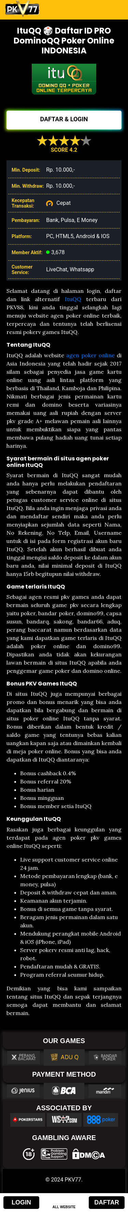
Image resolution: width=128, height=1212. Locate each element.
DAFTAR (106, 1202)
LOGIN (21, 1202)
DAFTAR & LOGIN (64, 119)
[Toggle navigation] (113, 8)
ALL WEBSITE (64, 1207)
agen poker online (90, 355)
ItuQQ (73, 299)
